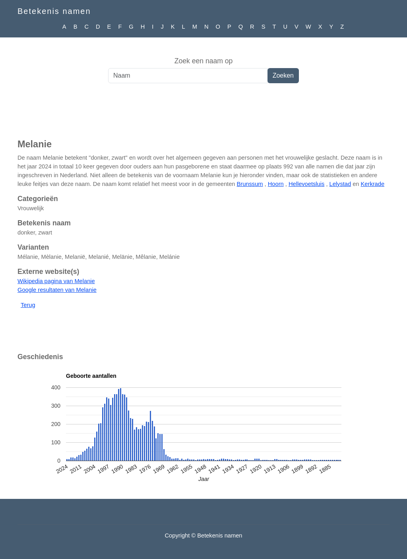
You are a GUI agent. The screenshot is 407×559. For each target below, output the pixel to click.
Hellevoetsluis (306, 184)
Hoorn (276, 184)
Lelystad (340, 184)
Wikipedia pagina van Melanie (56, 281)
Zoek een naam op (203, 61)
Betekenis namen (54, 11)
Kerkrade (372, 184)
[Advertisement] (203, 115)
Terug (28, 305)
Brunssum (250, 184)
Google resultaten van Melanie (57, 290)
